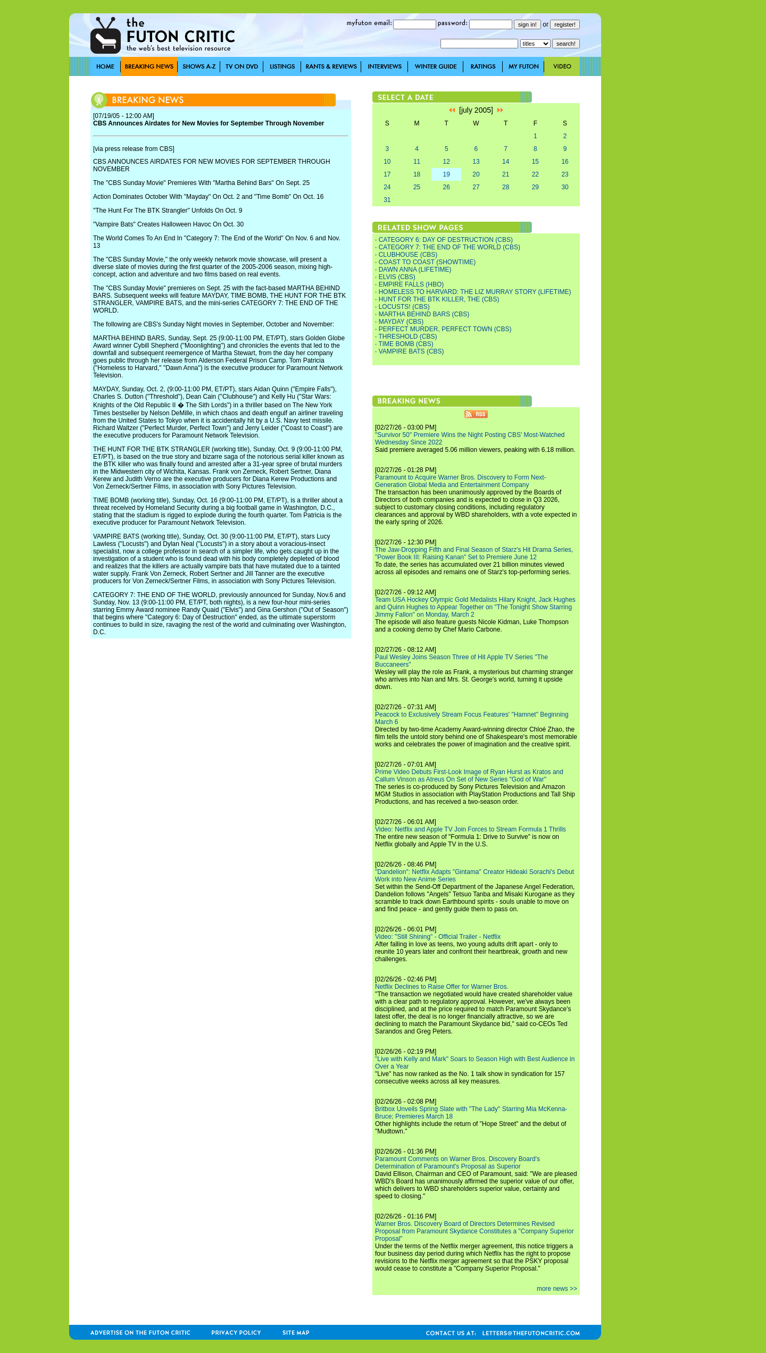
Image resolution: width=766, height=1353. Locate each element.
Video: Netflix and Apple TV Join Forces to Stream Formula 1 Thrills (470, 829)
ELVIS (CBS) (397, 277)
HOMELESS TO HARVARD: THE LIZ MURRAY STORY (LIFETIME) (475, 292)
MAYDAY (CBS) (401, 321)
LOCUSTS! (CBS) (404, 306)
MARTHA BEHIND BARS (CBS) (424, 314)
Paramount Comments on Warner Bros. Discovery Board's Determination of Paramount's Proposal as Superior (457, 1162)
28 (505, 187)
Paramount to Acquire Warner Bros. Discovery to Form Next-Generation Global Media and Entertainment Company (460, 481)
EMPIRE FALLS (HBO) (411, 284)
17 (387, 174)
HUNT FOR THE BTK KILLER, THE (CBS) (439, 299)
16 (564, 161)
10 (387, 161)
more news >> (557, 1288)
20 (475, 174)
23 (564, 174)
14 (505, 161)
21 (505, 174)
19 (446, 174)
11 (416, 161)
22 (535, 174)
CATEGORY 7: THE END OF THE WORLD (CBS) (449, 247)
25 (416, 187)
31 (387, 200)
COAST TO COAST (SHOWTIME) (427, 262)
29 (535, 187)
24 (387, 187)
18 (416, 174)
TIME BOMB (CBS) (405, 344)
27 (475, 187)
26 (446, 187)
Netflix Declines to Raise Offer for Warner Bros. (442, 986)
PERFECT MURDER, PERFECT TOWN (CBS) (445, 329)
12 (446, 161)
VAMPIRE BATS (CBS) (411, 351)
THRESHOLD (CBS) (407, 336)
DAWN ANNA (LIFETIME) (415, 269)
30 (564, 187)
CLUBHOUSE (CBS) (408, 254)
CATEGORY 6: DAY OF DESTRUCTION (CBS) (446, 239)
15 (535, 161)
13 (475, 161)
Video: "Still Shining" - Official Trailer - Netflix (438, 936)
